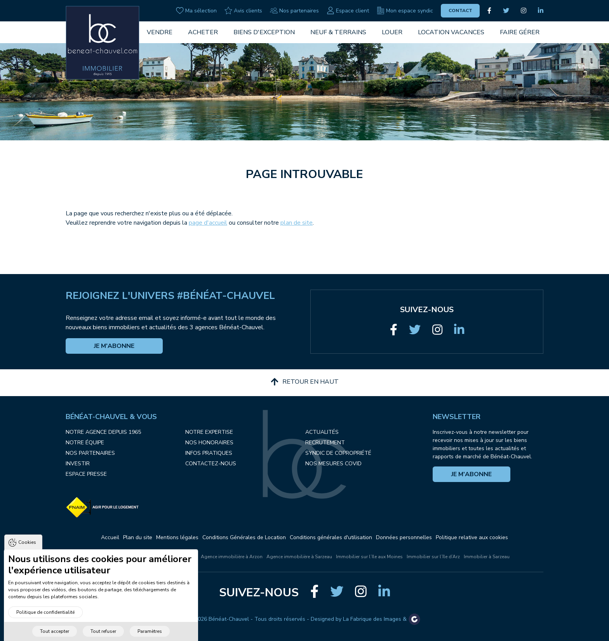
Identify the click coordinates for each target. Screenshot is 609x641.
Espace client (348, 10)
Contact (460, 10)
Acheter (203, 32)
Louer (392, 32)
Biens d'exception (264, 32)
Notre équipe (85, 442)
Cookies (27, 554)
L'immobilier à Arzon (174, 557)
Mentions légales (177, 537)
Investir (78, 463)
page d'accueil (208, 222)
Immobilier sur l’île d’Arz (433, 557)
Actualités (322, 432)
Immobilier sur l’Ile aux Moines (369, 557)
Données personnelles (404, 537)
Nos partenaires (294, 10)
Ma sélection (196, 10)
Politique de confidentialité (45, 624)
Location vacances (451, 32)
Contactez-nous (210, 463)
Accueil (110, 537)
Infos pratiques (208, 453)
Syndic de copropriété (338, 453)
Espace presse (86, 474)
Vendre (159, 32)
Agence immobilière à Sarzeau (299, 557)
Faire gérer (519, 32)
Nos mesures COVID (333, 463)
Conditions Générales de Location (244, 537)
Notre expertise (209, 432)
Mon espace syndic (405, 10)
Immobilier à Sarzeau (487, 557)
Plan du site (137, 537)
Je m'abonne (114, 346)
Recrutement (325, 442)
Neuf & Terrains (338, 32)
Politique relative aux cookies (472, 537)
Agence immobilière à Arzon (232, 557)
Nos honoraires (209, 442)
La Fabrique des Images (372, 619)
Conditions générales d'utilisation (331, 537)
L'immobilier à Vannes (123, 557)
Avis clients (243, 10)
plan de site (296, 222)
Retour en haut (305, 381)
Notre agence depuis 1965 (103, 432)
